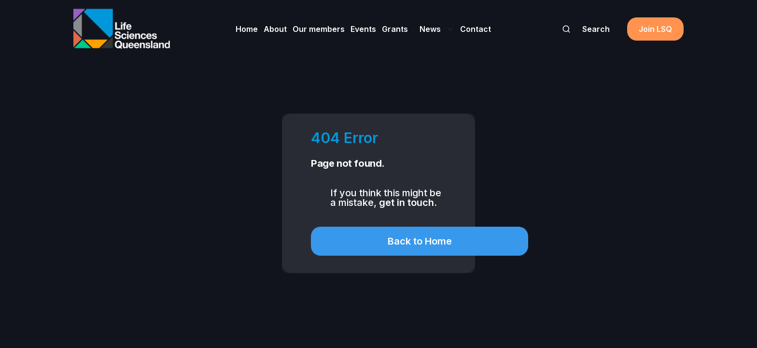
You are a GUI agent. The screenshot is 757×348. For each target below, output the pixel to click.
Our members (319, 29)
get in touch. (408, 202)
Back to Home (420, 241)
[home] (121, 29)
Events (363, 29)
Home (247, 29)
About (275, 29)
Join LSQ (655, 29)
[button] (434, 29)
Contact (475, 29)
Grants (395, 29)
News (430, 29)
